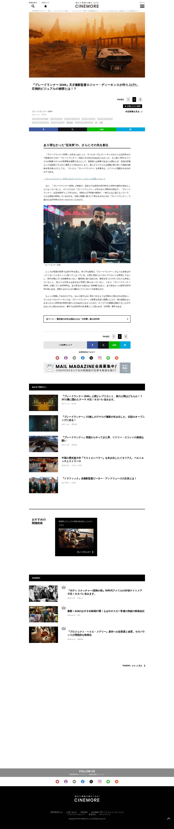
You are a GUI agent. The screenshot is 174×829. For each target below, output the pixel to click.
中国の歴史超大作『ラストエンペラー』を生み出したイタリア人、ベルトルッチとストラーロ (103, 459)
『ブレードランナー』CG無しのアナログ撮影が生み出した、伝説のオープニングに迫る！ (103, 418)
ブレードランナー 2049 (61, 11)
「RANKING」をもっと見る (131, 666)
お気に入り (45, 5)
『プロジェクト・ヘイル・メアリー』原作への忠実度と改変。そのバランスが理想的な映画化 (106, 633)
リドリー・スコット (57, 123)
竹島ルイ (80, 598)
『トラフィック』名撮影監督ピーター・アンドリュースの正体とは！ (99, 478)
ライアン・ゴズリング (72, 119)
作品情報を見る (132, 111)
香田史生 (74, 424)
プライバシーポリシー (76, 814)
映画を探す (33, 5)
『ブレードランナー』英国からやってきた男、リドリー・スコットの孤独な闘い (103, 439)
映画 (49, 11)
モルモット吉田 (77, 465)
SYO (78, 615)
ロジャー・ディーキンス (40, 123)
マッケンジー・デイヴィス (84, 123)
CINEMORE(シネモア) (38, 11)
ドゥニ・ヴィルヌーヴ (105, 119)
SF (96, 123)
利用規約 (84, 812)
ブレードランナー (56, 119)
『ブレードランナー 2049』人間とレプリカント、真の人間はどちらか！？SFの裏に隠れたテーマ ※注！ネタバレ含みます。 (102, 398)
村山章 (44, 114)
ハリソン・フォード (88, 119)
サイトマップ (105, 814)
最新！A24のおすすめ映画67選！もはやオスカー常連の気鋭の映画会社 (106, 611)
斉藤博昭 (80, 639)
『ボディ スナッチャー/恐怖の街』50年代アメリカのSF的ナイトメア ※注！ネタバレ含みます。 (106, 592)
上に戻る (168, 819)
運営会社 (92, 814)
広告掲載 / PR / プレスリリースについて (107, 812)
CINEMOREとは (56, 812)
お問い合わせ (71, 812)
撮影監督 (70, 123)
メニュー (142, 5)
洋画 (101, 123)
